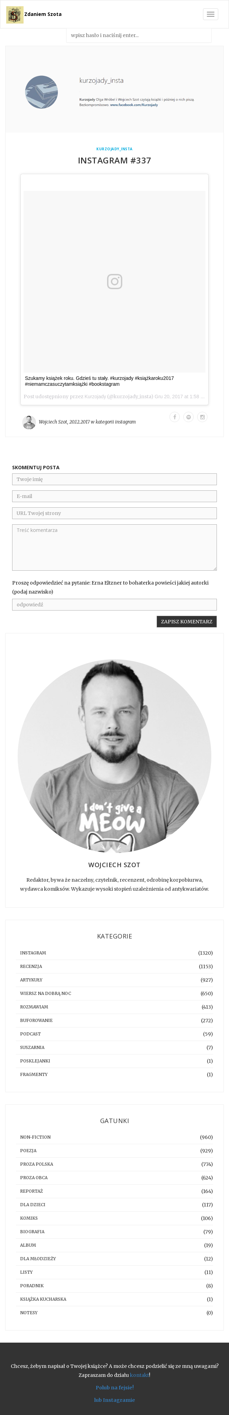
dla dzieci (32, 1204)
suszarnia (32, 1047)
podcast (30, 1033)
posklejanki (35, 1061)
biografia (32, 1231)
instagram (125, 422)
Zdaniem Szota (43, 14)
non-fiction (35, 1137)
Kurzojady (95, 396)
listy (26, 1272)
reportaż (31, 1191)
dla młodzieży (38, 1258)
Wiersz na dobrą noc (45, 993)
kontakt (139, 1375)
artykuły (31, 979)
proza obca (33, 1177)
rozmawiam (34, 1006)
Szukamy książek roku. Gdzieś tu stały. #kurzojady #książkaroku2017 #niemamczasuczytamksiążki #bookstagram (99, 381)
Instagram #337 (114, 160)
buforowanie (36, 1020)
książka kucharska (43, 1299)
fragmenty (33, 1074)
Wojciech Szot (53, 422)
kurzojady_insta (114, 149)
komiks (29, 1218)
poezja (28, 1150)
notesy (28, 1312)
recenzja (31, 966)
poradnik (32, 1285)
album (28, 1245)
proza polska (36, 1164)
